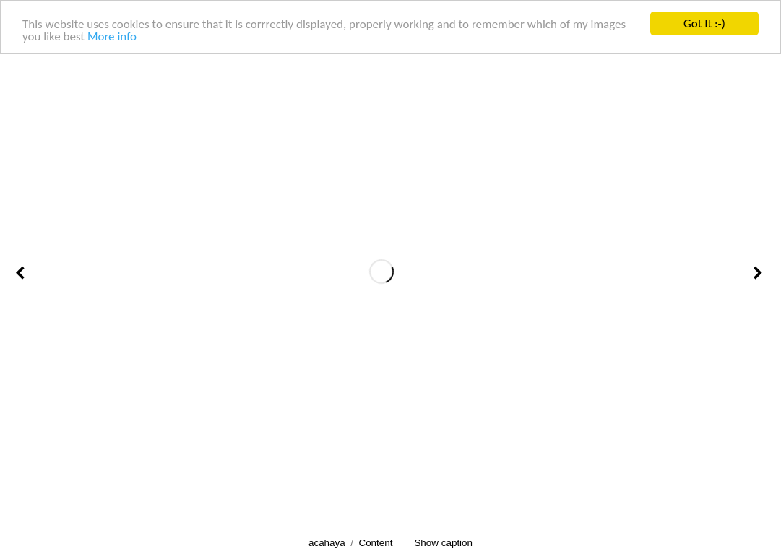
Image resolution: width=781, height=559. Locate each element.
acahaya (326, 542)
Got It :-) (704, 23)
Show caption (443, 542)
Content (375, 542)
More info (112, 35)
